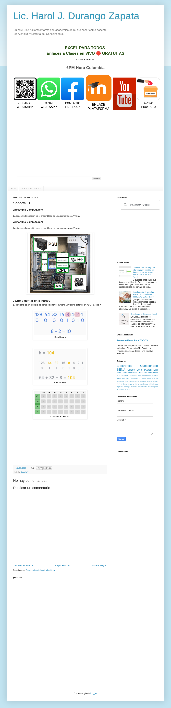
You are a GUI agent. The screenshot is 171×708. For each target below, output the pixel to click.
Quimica (124, 384)
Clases (131, 369)
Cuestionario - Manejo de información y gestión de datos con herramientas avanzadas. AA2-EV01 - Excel (144, 272)
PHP (118, 384)
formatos (134, 387)
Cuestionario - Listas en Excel (144, 314)
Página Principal (62, 565)
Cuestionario (149, 365)
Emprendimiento (130, 373)
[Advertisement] (85, 148)
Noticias (133, 376)
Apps (123, 378)
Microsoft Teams (146, 381)
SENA (121, 369)
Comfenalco (134, 378)
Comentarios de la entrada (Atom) (40, 570)
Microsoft (136, 381)
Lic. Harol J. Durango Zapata (76, 15)
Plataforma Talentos (31, 188)
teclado (127, 389)
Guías (149, 378)
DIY (140, 378)
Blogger (93, 693)
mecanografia (153, 387)
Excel (139, 369)
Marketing (120, 381)
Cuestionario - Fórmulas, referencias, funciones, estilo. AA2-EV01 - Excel (143, 294)
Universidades (143, 384)
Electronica (124, 365)
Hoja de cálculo (123, 376)
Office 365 (140, 376)
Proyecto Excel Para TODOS (132, 340)
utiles (119, 373)
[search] (139, 205)
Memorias (128, 381)
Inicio (13, 188)
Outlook (148, 376)
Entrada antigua (99, 565)
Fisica (144, 378)
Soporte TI (25, 472)
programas (120, 389)
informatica (153, 373)
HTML (153, 378)
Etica (155, 370)
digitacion (120, 387)
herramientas (142, 387)
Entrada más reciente (23, 565)
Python (148, 369)
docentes (143, 373)
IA (157, 378)
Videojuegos (153, 384)
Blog (127, 378)
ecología (127, 387)
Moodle (155, 381)
